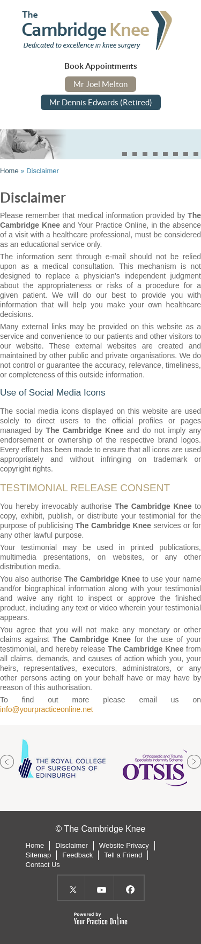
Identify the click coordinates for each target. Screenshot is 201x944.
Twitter (71, 888)
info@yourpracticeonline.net (46, 709)
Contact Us (43, 865)
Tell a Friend (123, 855)
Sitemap (38, 855)
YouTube (100, 888)
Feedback (77, 855)
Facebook (129, 888)
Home (9, 171)
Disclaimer (71, 845)
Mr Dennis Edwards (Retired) (100, 102)
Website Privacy (124, 845)
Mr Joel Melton (100, 84)
